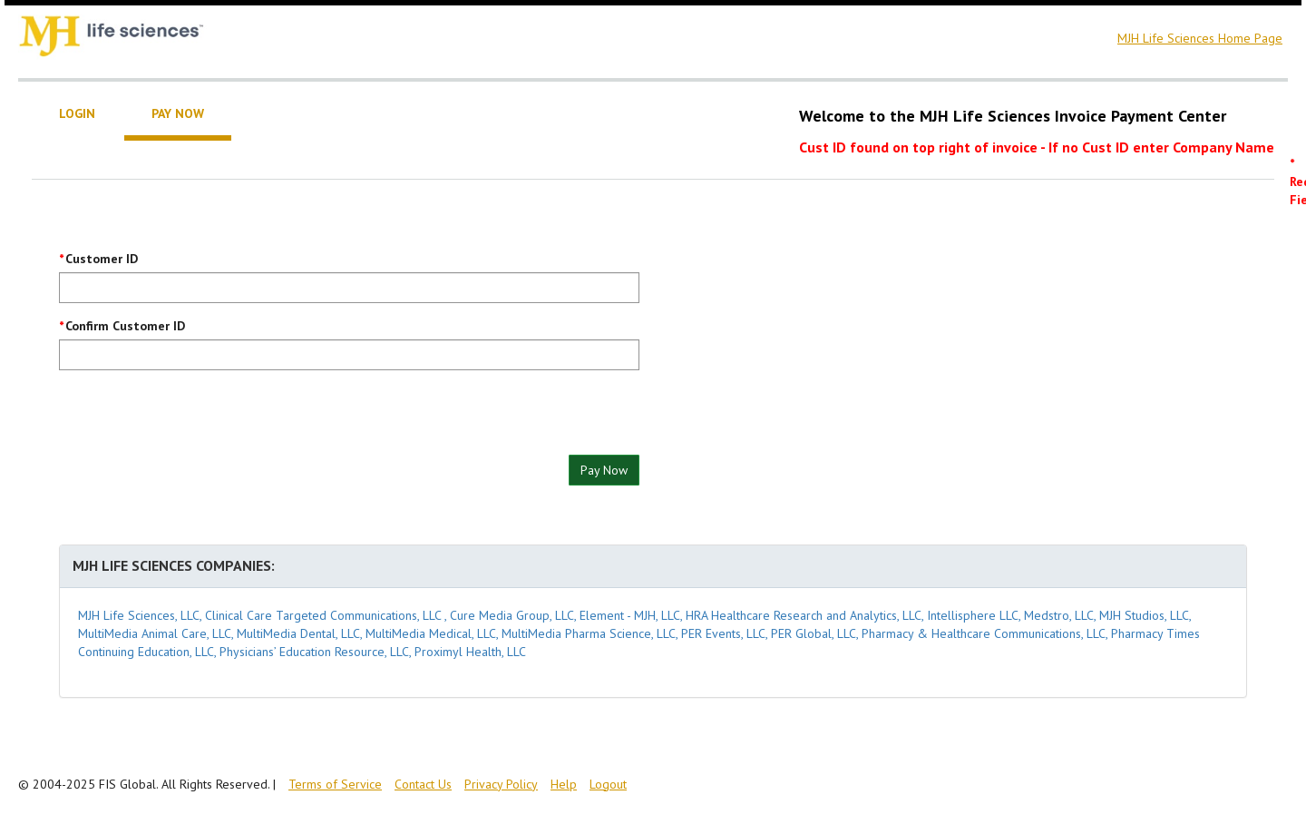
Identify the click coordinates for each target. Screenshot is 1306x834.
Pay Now (604, 470)
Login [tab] (77, 113)
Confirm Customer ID (125, 326)
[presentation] (197, 419)
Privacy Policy (501, 784)
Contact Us (423, 784)
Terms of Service (335, 784)
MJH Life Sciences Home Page (1199, 38)
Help (564, 784)
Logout (608, 784)
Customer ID (101, 258)
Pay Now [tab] (177, 113)
